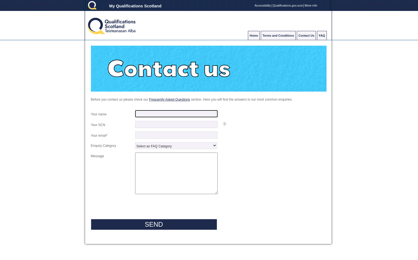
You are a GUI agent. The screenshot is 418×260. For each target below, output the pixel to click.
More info (311, 5)
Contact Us (306, 35)
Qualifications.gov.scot (288, 5)
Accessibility (263, 5)
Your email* (99, 136)
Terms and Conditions (278, 35)
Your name (99, 114)
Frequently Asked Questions (169, 99)
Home (254, 35)
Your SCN (98, 125)
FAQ (322, 35)
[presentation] (132, 216)
